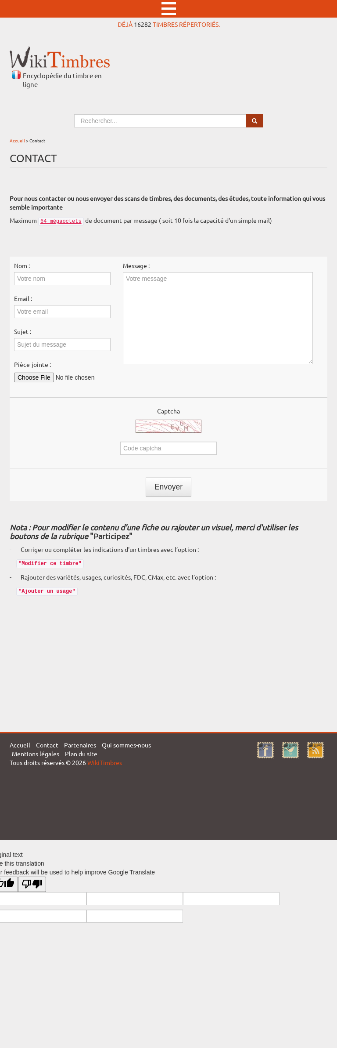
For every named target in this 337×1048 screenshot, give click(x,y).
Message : (136, 265)
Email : (23, 298)
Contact (47, 745)
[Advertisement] (168, 661)
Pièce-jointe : (32, 364)
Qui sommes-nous (126, 745)
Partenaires (80, 745)
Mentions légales (35, 754)
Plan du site (81, 754)
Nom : (22, 265)
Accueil (17, 140)
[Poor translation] (32, 884)
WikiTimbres (104, 762)
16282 (142, 24)
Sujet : (22, 331)
